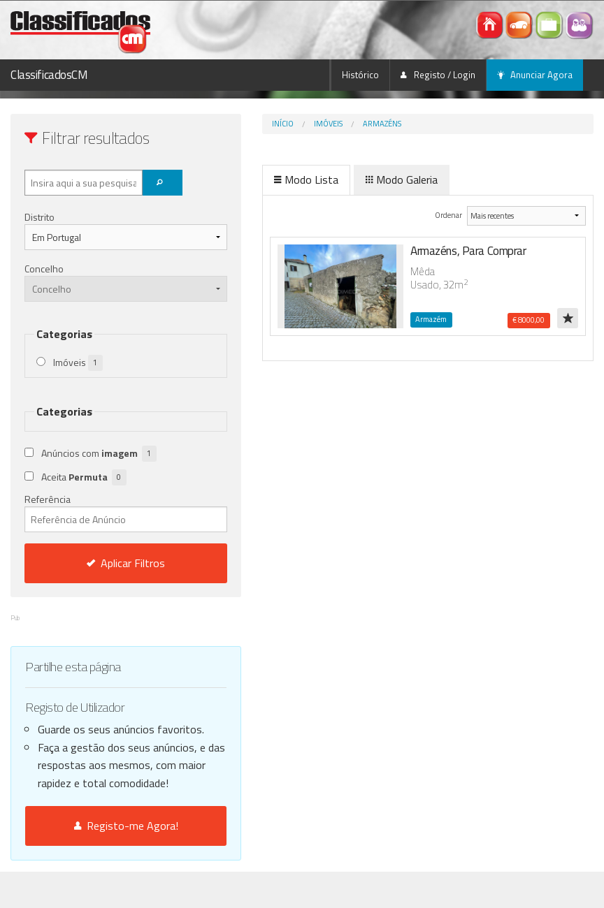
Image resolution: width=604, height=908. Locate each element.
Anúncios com (99, 454)
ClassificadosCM (49, 75)
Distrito (39, 217)
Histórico (360, 75)
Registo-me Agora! (100, 862)
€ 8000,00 (528, 319)
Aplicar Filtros (101, 563)
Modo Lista (256, 179)
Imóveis (278, 123)
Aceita (84, 477)
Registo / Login (438, 75)
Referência (100, 512)
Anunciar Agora (535, 75)
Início (232, 123)
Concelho (44, 268)
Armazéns (331, 123)
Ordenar (430, 215)
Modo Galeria (351, 179)
